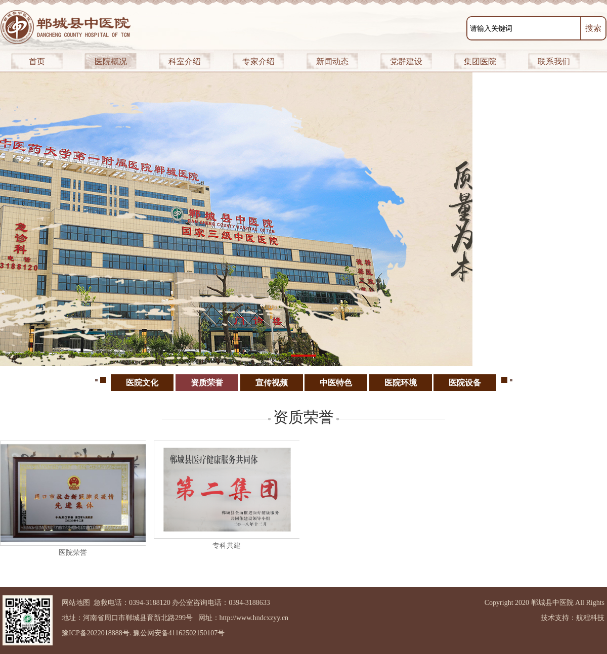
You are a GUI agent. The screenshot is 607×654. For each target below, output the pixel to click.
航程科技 (590, 618)
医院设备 (465, 382)
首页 (37, 61)
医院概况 (111, 61)
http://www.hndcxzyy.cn (254, 618)
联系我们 (554, 61)
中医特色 (336, 382)
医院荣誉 (73, 552)
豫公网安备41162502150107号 (179, 633)
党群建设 (406, 61)
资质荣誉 (207, 382)
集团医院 (480, 61)
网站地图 (76, 602)
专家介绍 (258, 61)
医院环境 (400, 382)
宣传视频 (271, 382)
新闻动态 (332, 61)
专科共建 (226, 545)
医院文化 (142, 382)
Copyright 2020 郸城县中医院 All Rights (544, 602)
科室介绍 (184, 61)
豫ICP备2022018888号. (96, 633)
